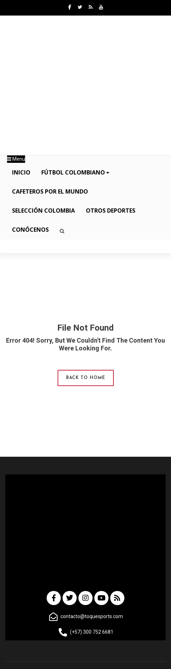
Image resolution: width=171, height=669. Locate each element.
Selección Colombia (43, 210)
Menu (16, 159)
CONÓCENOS (30, 229)
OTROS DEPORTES (110, 210)
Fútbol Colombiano (75, 172)
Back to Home (85, 378)
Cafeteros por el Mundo (50, 191)
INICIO (21, 172)
